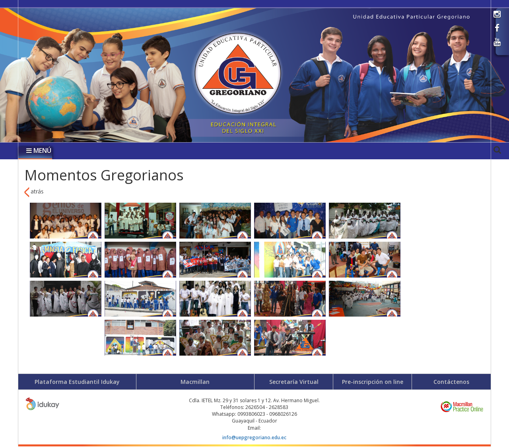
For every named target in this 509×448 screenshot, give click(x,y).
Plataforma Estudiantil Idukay (77, 381)
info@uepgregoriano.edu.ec (254, 437)
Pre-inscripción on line (372, 381)
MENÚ (38, 150)
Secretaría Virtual (294, 381)
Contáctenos (451, 381)
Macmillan (195, 381)
